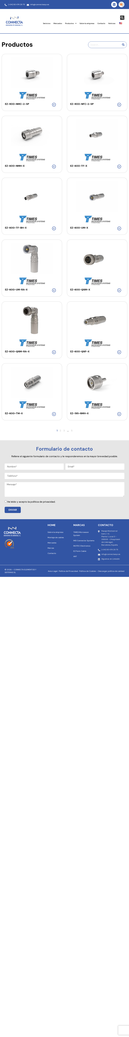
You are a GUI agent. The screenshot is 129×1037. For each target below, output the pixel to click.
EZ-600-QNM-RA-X (17, 351)
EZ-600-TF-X (78, 165)
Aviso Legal (53, 571)
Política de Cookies (87, 571)
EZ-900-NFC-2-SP (82, 104)
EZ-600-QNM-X (80, 289)
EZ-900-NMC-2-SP (17, 104)
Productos (70, 23)
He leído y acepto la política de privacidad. (31, 501)
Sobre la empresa (87, 23)
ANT (75, 556)
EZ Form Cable (79, 551)
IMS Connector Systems (83, 540)
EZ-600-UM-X (79, 227)
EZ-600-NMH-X (15, 165)
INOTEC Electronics (81, 546)
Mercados (57, 23)
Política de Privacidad (68, 571)
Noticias (111, 23)
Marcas (51, 548)
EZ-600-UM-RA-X (16, 289)
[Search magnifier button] (122, 18)
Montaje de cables (56, 537)
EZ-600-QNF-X (79, 351)
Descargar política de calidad (111, 571)
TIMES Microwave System (81, 534)
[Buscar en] (123, 45)
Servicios (46, 23)
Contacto (101, 23)
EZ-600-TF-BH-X (16, 227)
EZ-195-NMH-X (79, 413)
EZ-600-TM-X (14, 413)
